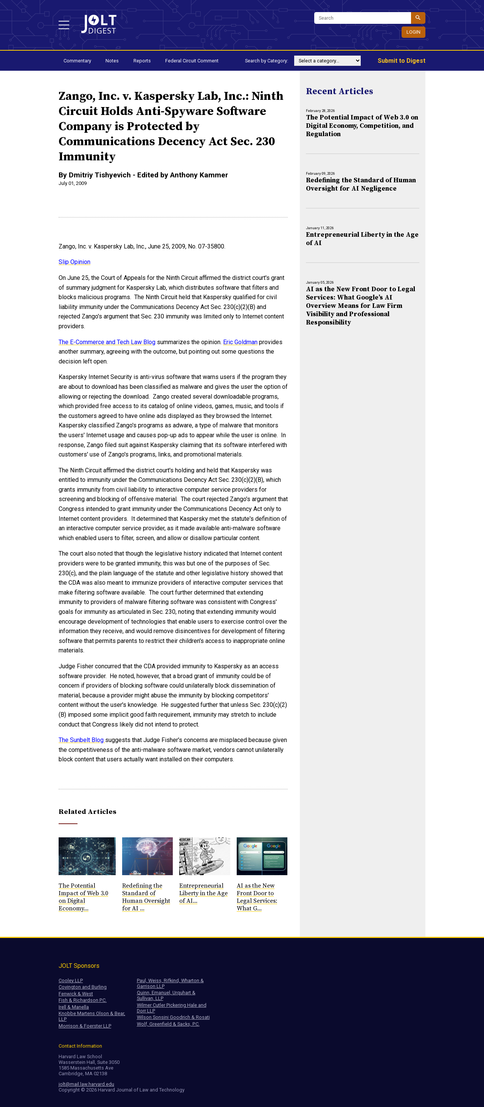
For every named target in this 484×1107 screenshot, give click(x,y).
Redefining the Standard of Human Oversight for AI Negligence (361, 184)
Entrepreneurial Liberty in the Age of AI (362, 239)
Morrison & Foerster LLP (85, 1026)
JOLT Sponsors (79, 965)
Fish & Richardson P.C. (83, 1000)
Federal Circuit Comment (192, 61)
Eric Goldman (240, 342)
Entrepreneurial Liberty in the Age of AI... (203, 893)
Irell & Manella (74, 1007)
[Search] (362, 18)
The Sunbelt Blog (82, 740)
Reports (142, 61)
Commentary (77, 61)
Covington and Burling (83, 987)
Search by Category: (266, 61)
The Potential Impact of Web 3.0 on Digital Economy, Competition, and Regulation (362, 125)
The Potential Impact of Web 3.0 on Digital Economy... (83, 897)
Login (413, 32)
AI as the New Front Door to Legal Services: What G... (257, 897)
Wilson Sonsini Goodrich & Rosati (173, 1017)
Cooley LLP (71, 980)
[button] (64, 25)
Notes (112, 61)
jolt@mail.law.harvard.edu (86, 1084)
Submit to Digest (401, 60)
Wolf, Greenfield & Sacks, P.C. (168, 1024)
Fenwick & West (76, 994)
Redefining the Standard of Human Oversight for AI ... (146, 897)
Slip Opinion (74, 261)
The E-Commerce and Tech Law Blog (107, 342)
